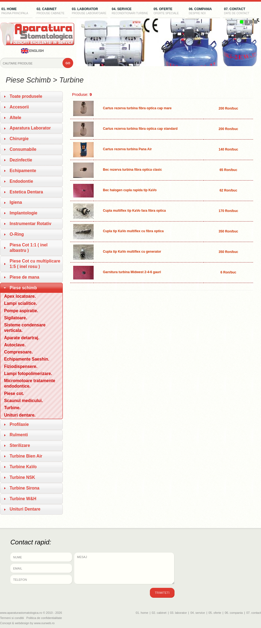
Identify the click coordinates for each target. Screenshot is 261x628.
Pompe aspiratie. (21, 310)
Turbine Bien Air (26, 456)
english (32, 50)
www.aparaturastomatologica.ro (21, 612)
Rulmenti (19, 434)
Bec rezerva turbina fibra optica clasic (132, 170)
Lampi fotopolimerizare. (28, 373)
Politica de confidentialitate (44, 618)
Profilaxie (19, 424)
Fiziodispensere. (20, 366)
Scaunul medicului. (23, 400)
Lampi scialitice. (20, 303)
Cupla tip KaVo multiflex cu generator (132, 251)
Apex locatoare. (20, 296)
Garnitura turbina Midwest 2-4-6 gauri (132, 272)
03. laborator (89, 11)
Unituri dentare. (19, 415)
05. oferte (168, 11)
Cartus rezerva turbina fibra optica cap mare (137, 108)
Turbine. (12, 407)
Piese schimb (23, 287)
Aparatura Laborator (30, 128)
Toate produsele (26, 96)
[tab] (31, 96)
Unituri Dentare (25, 509)
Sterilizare (20, 445)
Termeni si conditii (12, 618)
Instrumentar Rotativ (30, 223)
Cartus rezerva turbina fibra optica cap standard (140, 129)
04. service (130, 11)
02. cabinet (51, 11)
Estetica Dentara (26, 192)
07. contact (239, 11)
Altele (15, 117)
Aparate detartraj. (21, 337)
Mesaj (124, 568)
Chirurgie (19, 138)
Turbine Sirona (24, 488)
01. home (16, 11)
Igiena (16, 202)
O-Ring (17, 234)
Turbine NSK (22, 477)
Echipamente (23, 170)
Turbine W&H (23, 498)
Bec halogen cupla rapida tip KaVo (129, 190)
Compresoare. (18, 352)
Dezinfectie (21, 160)
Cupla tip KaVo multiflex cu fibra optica (133, 231)
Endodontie (21, 181)
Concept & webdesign (14, 623)
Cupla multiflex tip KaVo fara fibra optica (134, 211)
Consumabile (23, 149)
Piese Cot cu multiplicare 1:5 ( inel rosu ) (35, 264)
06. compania (204, 11)
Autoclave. (15, 345)
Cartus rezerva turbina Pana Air (127, 149)
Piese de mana (24, 277)
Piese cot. (14, 393)
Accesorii (19, 107)
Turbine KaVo (23, 466)
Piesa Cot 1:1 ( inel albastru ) (29, 248)
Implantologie (23, 213)
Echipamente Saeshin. (26, 359)
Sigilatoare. (15, 318)
